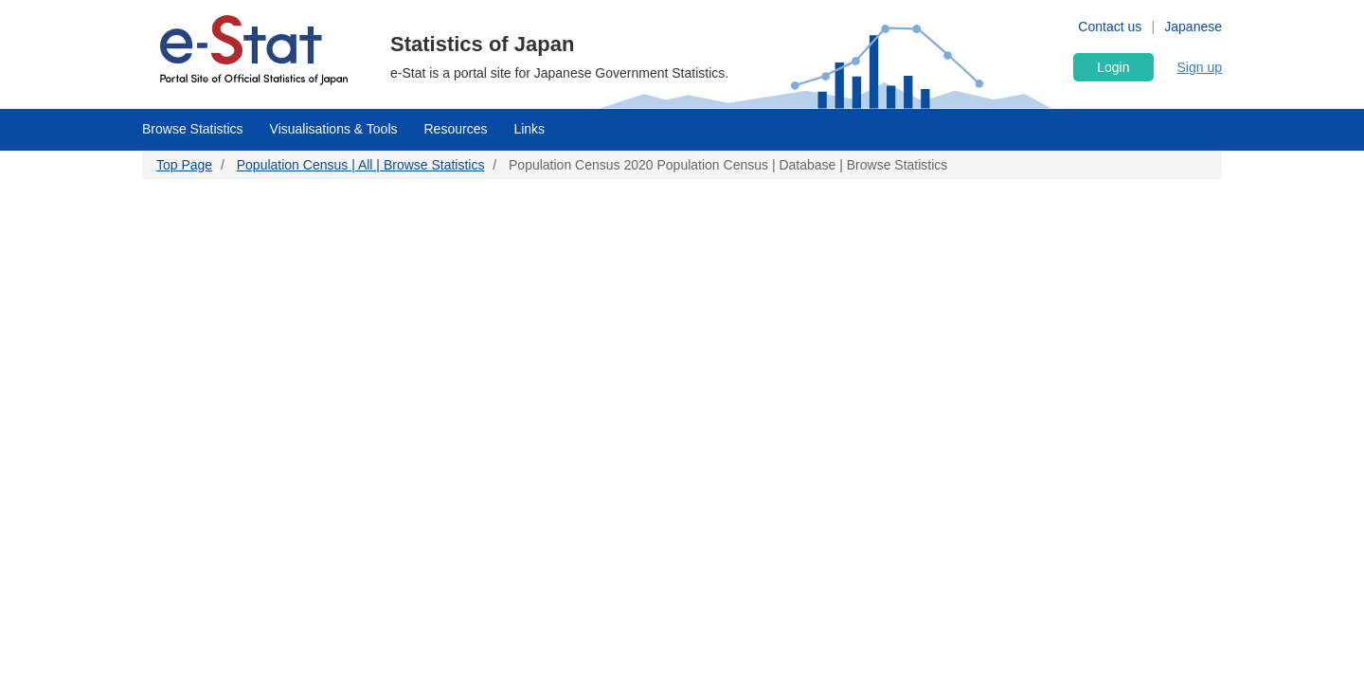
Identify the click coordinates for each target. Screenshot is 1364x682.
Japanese (1193, 26)
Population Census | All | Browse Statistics (361, 164)
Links (529, 128)
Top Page (184, 164)
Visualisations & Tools (334, 128)
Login (1113, 67)
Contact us (1109, 26)
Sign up (1199, 67)
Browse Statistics (192, 128)
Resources (456, 128)
